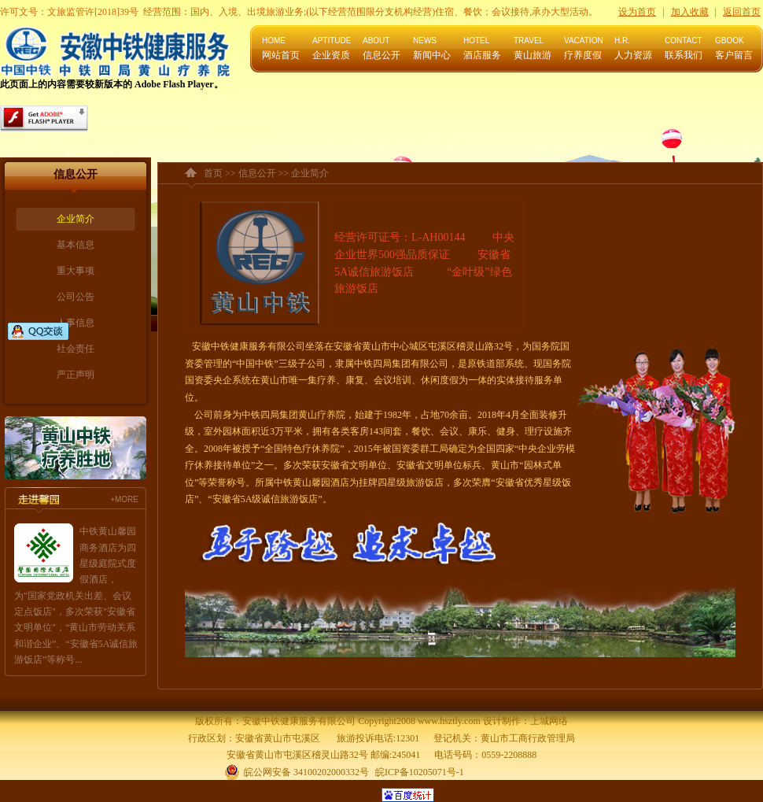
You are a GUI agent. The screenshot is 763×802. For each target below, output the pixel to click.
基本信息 (75, 244)
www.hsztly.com (449, 720)
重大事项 (75, 270)
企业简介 (75, 218)
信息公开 (257, 173)
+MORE (124, 499)
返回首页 (742, 11)
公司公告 (75, 296)
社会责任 (75, 348)
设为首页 (637, 11)
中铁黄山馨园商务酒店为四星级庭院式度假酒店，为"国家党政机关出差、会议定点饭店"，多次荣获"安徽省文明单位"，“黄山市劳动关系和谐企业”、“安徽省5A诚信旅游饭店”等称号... (76, 595)
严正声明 (75, 374)
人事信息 (75, 322)
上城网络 (549, 720)
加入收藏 (690, 11)
